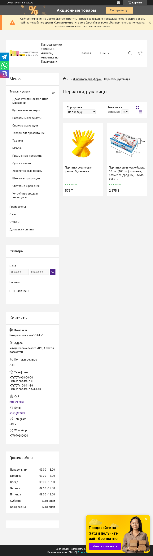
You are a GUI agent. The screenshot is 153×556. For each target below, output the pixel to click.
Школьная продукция (26, 178)
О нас (13, 214)
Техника (17, 140)
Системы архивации (25, 125)
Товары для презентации (28, 133)
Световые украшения (26, 185)
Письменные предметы (27, 155)
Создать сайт (14, 2)
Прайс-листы (18, 206)
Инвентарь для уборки (87, 79)
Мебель (17, 148)
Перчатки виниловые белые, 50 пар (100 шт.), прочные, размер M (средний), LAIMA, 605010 (127, 173)
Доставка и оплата (22, 229)
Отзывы (15, 221)
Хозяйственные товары (27, 170)
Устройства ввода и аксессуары (25, 195)
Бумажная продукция (26, 110)
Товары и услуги (20, 91)
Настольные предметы (27, 117)
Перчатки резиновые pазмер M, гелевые (78, 169)
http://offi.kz (17, 401)
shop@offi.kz (17, 413)
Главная (86, 53)
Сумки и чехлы (21, 163)
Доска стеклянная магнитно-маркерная (30, 100)
